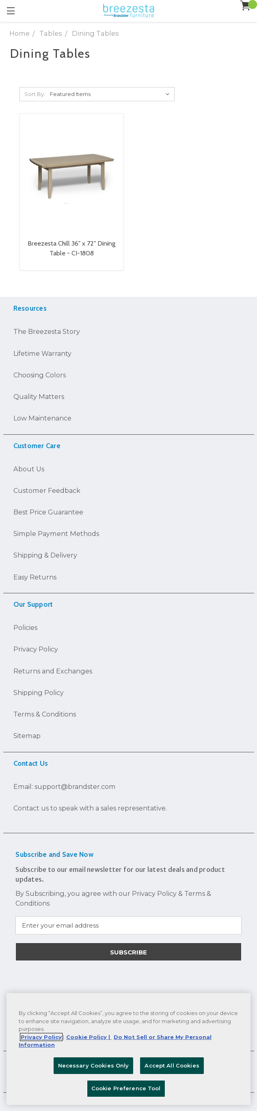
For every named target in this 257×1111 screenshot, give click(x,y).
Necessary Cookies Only (93, 1065)
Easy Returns (34, 577)
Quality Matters (38, 396)
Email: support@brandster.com (64, 786)
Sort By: (34, 94)
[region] (128, 1049)
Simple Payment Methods (56, 533)
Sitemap (27, 736)
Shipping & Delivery (45, 555)
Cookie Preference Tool (126, 1088)
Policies (25, 627)
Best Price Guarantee (48, 512)
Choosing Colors (39, 375)
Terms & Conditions (44, 714)
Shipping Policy (38, 692)
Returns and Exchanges (52, 671)
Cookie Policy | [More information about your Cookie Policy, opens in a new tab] (89, 1037)
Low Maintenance (42, 418)
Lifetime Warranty (42, 353)
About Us (28, 469)
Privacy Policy (35, 649)
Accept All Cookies (172, 1065)
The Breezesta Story (46, 331)
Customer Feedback (46, 490)
